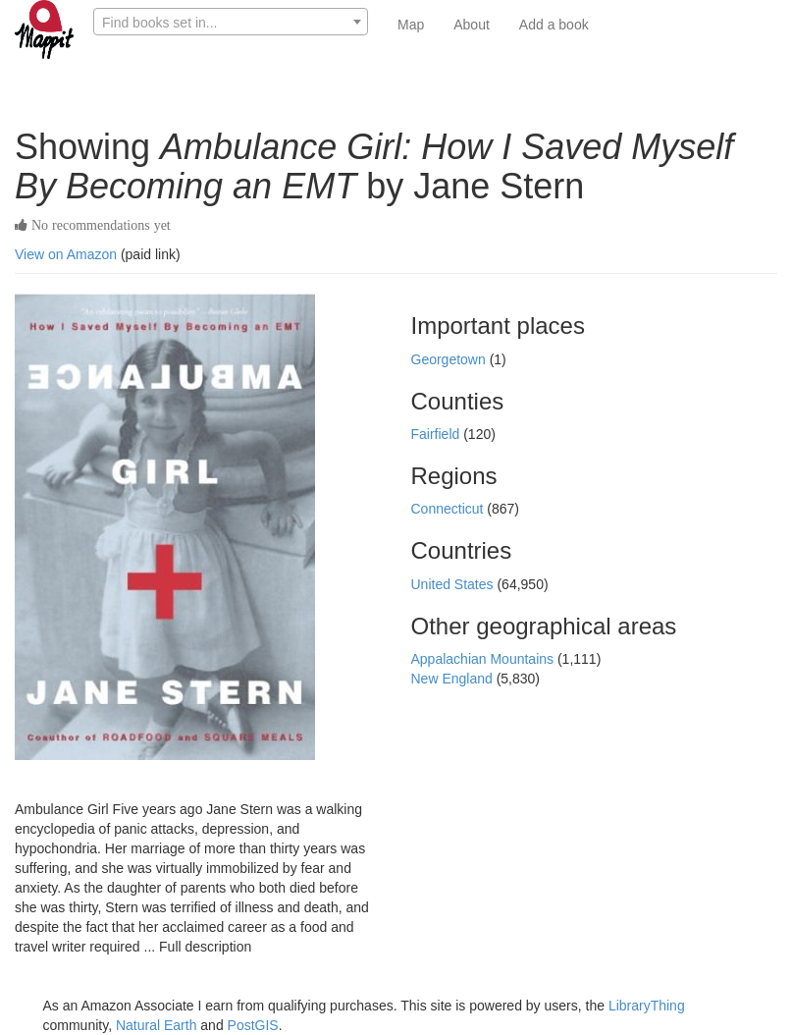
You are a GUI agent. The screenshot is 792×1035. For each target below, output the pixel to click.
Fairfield (437, 434)
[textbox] (230, 22)
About (471, 24)
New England (454, 678)
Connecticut (449, 509)
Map (410, 24)
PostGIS (253, 1025)
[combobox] (230, 21)
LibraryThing (646, 1005)
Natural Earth (156, 1025)
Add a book (554, 24)
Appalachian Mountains (484, 659)
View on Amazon (66, 254)
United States (454, 584)
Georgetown (450, 359)
